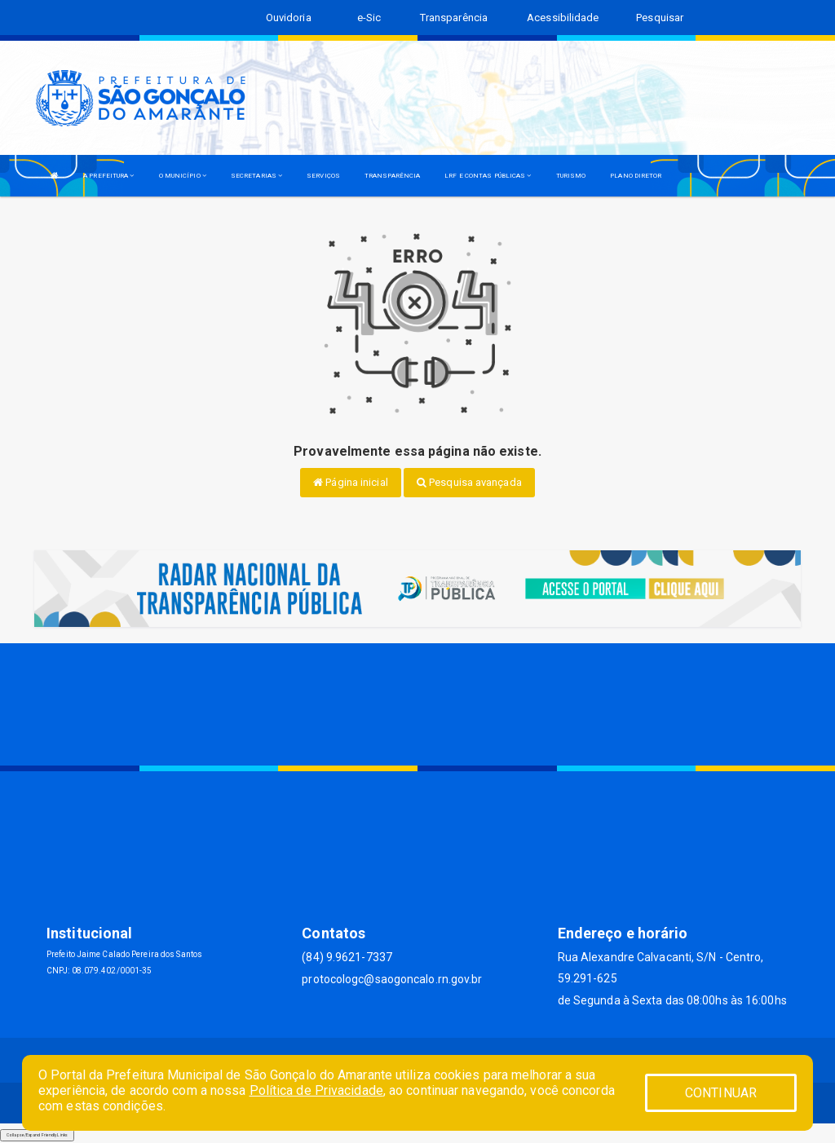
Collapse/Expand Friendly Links (37, 1134)
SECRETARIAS (256, 175)
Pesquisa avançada (469, 482)
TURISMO (571, 175)
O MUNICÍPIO (182, 175)
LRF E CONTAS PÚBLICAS (487, 175)
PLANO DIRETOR (635, 175)
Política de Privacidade (316, 1090)
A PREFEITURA (108, 175)
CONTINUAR (721, 1093)
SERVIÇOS (323, 175)
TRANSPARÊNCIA (392, 175)
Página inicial (350, 482)
